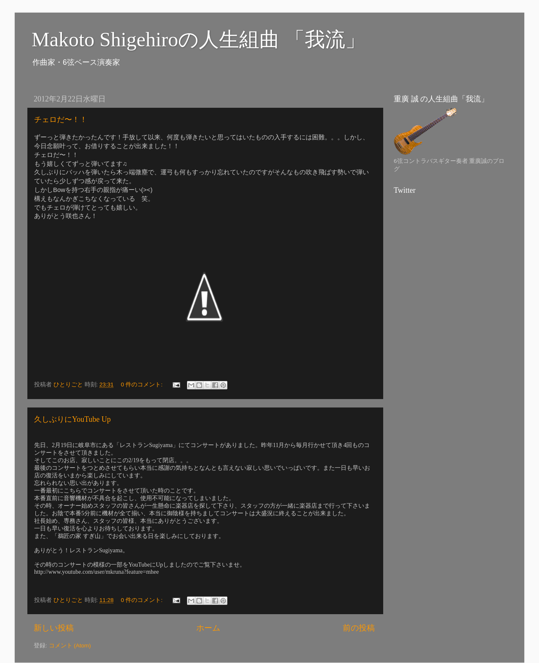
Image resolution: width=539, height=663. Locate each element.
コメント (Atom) (70, 645)
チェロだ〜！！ (60, 119)
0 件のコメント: (142, 384)
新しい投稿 (54, 627)
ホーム (208, 627)
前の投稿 (359, 627)
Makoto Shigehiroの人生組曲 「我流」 (199, 39)
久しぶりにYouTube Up (72, 419)
